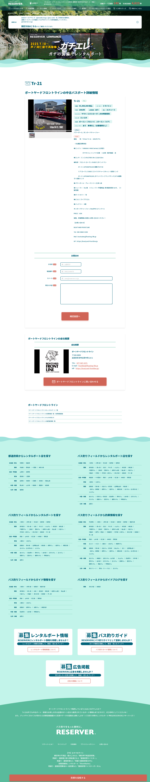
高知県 (47, 485)
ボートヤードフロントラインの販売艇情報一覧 (42, 421)
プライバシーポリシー (88, 744)
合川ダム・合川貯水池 (130, 489)
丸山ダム (120, 558)
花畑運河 (109, 532)
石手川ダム (134, 496)
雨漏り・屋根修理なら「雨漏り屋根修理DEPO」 (75, 761)
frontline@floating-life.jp (88, 365)
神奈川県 (41, 467)
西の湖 (97, 486)
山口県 (28, 485)
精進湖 (91, 477)
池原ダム (111, 489)
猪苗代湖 (132, 522)
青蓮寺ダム (119, 543)
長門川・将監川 (99, 532)
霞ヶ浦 (98, 467)
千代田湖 (97, 477)
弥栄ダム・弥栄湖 (102, 496)
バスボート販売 (69, 8)
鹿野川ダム (115, 499)
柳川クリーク (93, 568)
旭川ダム (91, 496)
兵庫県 (34, 480)
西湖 (104, 477)
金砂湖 (126, 496)
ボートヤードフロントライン (43, 404)
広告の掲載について (75, 681)
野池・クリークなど (104, 568)
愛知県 (22, 476)
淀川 (123, 548)
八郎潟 (91, 463)
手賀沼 (97, 473)
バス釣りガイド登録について (107, 649)
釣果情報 (29, 8)
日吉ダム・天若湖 (107, 486)
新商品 (82, 8)
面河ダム (106, 499)
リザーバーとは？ (48, 744)
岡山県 (22, 485)
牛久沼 (110, 467)
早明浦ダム (124, 499)
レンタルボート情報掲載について (43, 649)
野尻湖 (129, 477)
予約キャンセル (135, 8)
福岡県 (22, 489)
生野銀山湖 (117, 486)
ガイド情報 (42, 8)
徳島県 (34, 485)
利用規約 (73, 744)
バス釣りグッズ (119, 8)
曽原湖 (117, 463)
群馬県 (28, 467)
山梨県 (22, 472)
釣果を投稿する (78, 777)
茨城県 (22, 467)
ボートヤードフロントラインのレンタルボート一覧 (43, 410)
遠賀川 (91, 503)
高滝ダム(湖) (115, 470)
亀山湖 (123, 470)
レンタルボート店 (15, 8)
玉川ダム (91, 499)
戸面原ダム (92, 470)
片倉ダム (130, 470)
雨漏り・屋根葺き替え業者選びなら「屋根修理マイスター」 (75, 758)
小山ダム (116, 467)
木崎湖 (123, 477)
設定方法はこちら (28, 26)
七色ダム (97, 482)
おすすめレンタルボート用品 (100, 8)
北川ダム (115, 568)
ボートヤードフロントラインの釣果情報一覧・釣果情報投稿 (46, 414)
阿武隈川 (91, 522)
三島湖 (100, 470)
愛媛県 (41, 485)
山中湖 (110, 477)
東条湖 (125, 486)
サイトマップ (62, 744)
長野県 (28, 472)
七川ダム (91, 492)
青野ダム (104, 489)
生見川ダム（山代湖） (109, 558)
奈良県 (41, 480)
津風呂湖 (119, 489)
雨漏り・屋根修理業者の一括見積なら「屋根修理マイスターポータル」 (75, 766)
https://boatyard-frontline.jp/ (87, 368)
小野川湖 (97, 463)
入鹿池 (91, 482)
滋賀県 (33, 3)
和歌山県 (47, 480)
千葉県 (34, 467)
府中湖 (135, 558)
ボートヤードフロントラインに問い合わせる (75, 382)
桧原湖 (111, 463)
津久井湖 (116, 473)
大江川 (97, 543)
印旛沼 (91, 473)
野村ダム (119, 496)
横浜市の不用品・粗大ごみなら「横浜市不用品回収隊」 (75, 755)
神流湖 (124, 467)
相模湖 (124, 473)
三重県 (28, 476)
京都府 (28, 480)
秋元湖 (105, 463)
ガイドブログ (55, 8)
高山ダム (116, 548)
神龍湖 (98, 558)
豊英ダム (106, 470)
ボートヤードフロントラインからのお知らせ (41, 417)
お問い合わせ (103, 744)
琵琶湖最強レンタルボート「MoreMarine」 (75, 763)
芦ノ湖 (130, 473)
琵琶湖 (91, 486)
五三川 (91, 543)
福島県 (28, 463)
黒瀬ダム (99, 499)
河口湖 (116, 477)
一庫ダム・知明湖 (94, 489)
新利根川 (91, 467)
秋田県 (22, 463)
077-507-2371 (82, 363)
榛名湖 (130, 467)
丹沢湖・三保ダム (107, 473)
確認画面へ (75, 316)
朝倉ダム (100, 564)
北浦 (104, 467)
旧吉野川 (111, 496)
